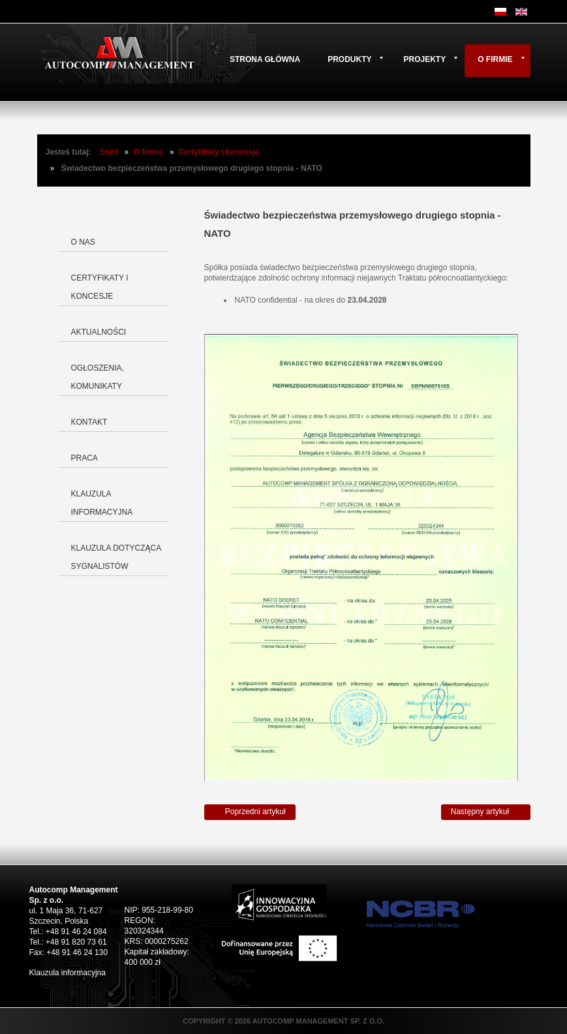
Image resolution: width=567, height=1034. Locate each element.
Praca (84, 458)
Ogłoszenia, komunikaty (97, 377)
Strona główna (265, 59)
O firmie (495, 59)
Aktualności (99, 332)
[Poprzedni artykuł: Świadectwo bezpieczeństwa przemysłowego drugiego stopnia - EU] (250, 812)
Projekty (424, 59)
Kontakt (89, 422)
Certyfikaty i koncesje (219, 152)
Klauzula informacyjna (102, 503)
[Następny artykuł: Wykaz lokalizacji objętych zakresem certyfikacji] (485, 812)
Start (108, 152)
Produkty (349, 59)
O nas (83, 242)
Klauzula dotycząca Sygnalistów (116, 557)
